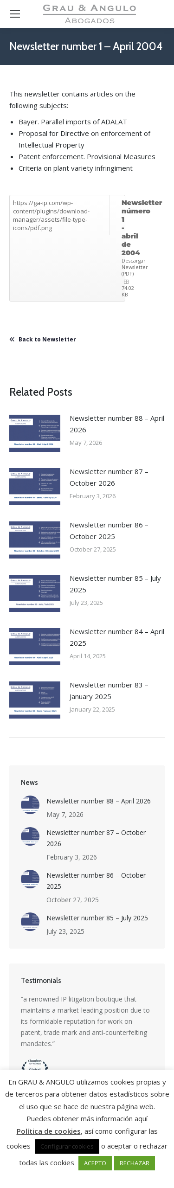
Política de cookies (49, 1131)
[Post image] (34, 433)
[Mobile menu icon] (14, 13)
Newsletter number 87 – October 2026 (109, 477)
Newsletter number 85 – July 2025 (115, 583)
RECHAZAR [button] (134, 1163)
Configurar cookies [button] (67, 1146)
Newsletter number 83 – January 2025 (109, 690)
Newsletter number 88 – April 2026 (117, 423)
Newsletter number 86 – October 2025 (109, 530)
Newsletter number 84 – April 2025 (117, 637)
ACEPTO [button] (95, 1163)
